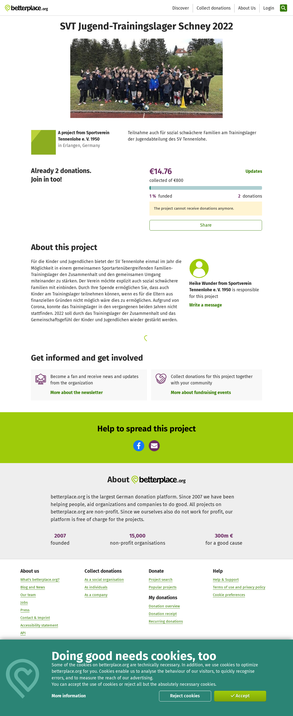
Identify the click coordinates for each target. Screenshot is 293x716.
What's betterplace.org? (39, 580)
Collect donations (214, 8)
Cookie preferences (229, 595)
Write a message (205, 305)
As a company (96, 595)
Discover (180, 8)
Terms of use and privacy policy (239, 587)
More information (69, 696)
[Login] (268, 8)
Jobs (24, 602)
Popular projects (162, 587)
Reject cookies (185, 696)
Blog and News (32, 587)
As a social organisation (104, 580)
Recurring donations (166, 621)
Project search (161, 580)
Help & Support (226, 580)
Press (24, 610)
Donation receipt (163, 614)
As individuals (96, 587)
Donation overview (164, 606)
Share (206, 225)
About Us (247, 8)
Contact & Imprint (35, 617)
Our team (28, 595)
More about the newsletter (76, 392)
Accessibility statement (39, 625)
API (23, 633)
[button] (138, 445)
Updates (254, 171)
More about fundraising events (201, 392)
